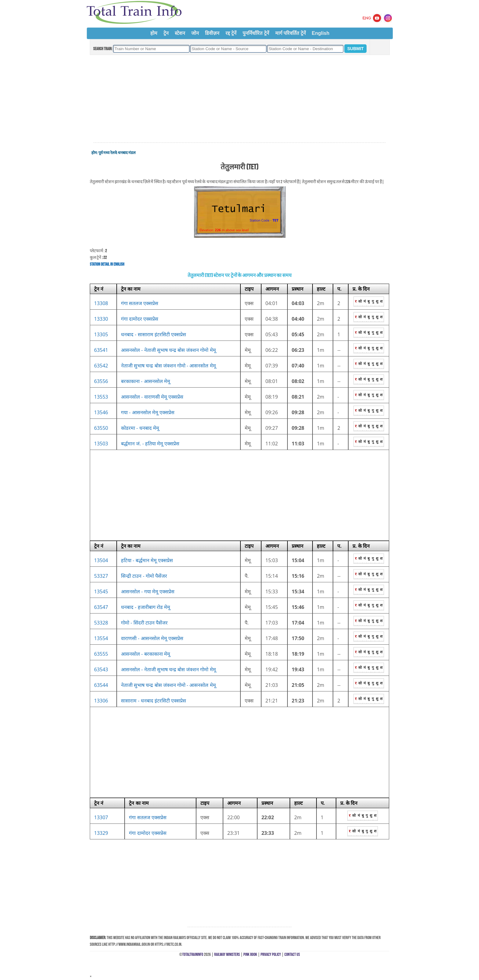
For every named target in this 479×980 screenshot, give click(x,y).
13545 (101, 591)
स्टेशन (180, 33)
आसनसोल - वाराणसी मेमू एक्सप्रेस (152, 396)
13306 (101, 700)
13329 (101, 833)
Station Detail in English (107, 264)
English (321, 33)
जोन (195, 33)
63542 (101, 365)
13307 (101, 817)
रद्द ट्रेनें (230, 33)
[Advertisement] (239, 99)
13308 (101, 303)
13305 (101, 334)
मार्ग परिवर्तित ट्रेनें (290, 33)
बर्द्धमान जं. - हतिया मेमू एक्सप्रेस (150, 443)
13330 (101, 318)
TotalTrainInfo (192, 954)
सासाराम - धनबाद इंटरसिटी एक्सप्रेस (153, 700)
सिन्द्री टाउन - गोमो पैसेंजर (144, 576)
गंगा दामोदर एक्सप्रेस (139, 318)
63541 (101, 350)
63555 (101, 653)
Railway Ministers (227, 954)
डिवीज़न (212, 33)
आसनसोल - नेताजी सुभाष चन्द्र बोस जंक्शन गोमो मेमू (168, 350)
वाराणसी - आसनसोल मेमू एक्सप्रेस (152, 638)
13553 (101, 396)
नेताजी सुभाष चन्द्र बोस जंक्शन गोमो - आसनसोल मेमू (168, 365)
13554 (101, 638)
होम (153, 33)
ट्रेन (166, 33)
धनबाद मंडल (127, 152)
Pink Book (250, 954)
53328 (101, 622)
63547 (101, 607)
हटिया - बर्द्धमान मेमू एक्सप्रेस (147, 560)
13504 (101, 560)
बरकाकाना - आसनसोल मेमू (145, 381)
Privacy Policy (271, 954)
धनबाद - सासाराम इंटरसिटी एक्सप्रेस (153, 334)
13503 (101, 443)
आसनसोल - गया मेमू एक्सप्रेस (147, 591)
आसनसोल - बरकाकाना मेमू (145, 653)
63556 (101, 381)
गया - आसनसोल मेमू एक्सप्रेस (147, 412)
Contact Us (292, 954)
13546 (101, 412)
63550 (101, 428)
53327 (101, 576)
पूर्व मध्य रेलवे (107, 152)
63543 (101, 669)
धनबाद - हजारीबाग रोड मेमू (145, 607)
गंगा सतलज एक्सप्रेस (139, 303)
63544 (101, 685)
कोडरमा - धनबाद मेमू (140, 428)
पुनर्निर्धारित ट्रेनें (256, 33)
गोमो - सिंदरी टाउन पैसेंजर (144, 622)
